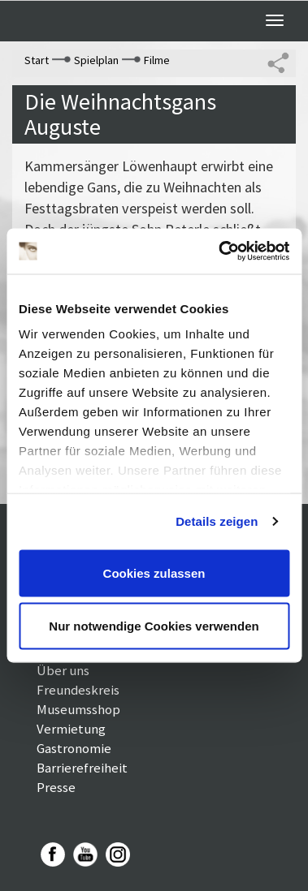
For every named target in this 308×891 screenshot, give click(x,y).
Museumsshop (78, 709)
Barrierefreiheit (82, 768)
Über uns (63, 670)
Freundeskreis (78, 690)
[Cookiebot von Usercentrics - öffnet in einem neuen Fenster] (219, 251)
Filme (157, 60)
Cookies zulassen (154, 572)
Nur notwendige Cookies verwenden (153, 626)
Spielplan (96, 60)
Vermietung (71, 729)
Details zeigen (217, 521)
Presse (56, 787)
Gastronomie (74, 748)
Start (36, 60)
